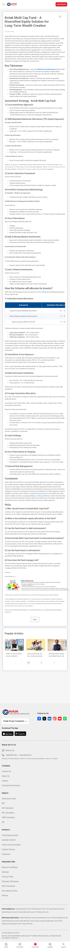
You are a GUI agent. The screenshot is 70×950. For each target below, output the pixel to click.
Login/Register (61, 4)
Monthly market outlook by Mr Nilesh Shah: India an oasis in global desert (57, 655)
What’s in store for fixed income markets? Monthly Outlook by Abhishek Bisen (13, 655)
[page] (54, 663)
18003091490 (11, 755)
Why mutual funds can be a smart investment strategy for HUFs (34, 655)
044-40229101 (26, 755)
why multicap (42, 292)
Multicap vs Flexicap (36, 496)
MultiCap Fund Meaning (45, 69)
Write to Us (9, 750)
